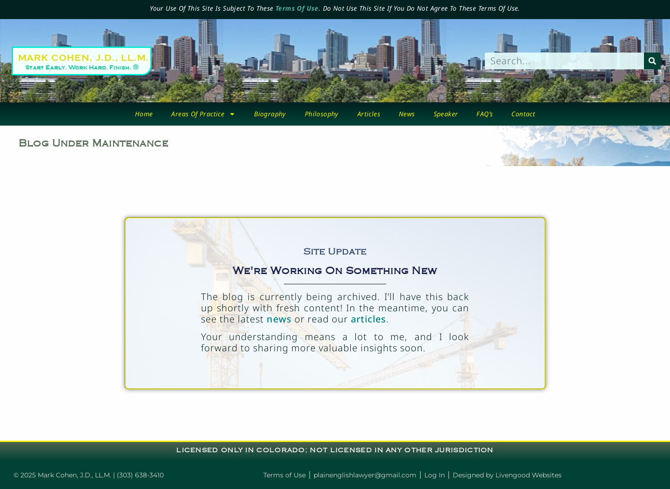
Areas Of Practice (203, 114)
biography (270, 113)
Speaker (446, 113)
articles (368, 319)
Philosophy (322, 113)
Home (144, 113)
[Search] (652, 61)
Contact (523, 113)
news (279, 319)
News (407, 113)
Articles (368, 113)
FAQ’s (484, 113)
